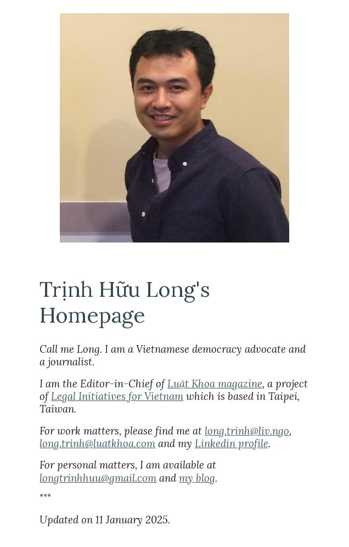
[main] (174, 302)
